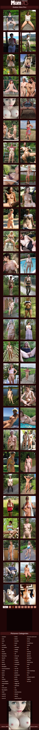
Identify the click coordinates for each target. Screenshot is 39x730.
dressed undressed (31, 636)
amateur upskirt (31, 677)
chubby (16, 649)
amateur (4, 636)
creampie (17, 662)
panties (16, 672)
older (3, 692)
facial (28, 645)
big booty (4, 656)
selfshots (17, 685)
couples (16, 660)
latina (3, 675)
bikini (3, 660)
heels (28, 664)
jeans (3, 672)
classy (16, 651)
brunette (17, 641)
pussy (16, 679)
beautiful (4, 653)
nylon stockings (31, 670)
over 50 (16, 668)
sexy (16, 689)
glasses (29, 656)
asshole (4, 645)
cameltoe (17, 647)
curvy (16, 666)
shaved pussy (18, 692)
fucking (29, 651)
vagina (28, 679)
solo (28, 668)
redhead (17, 681)
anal (3, 639)
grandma (29, 658)
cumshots (17, 664)
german (29, 653)
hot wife (29, 681)
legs (3, 677)
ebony (28, 639)
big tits (3, 658)
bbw (3, 649)
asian (3, 641)
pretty (16, 677)
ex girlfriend (30, 643)
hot (28, 666)
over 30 (4, 696)
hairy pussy (30, 662)
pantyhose (17, 675)
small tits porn (18, 698)
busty (16, 643)
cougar (16, 658)
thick (28, 672)
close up (17, 656)
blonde (3, 664)
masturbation (5, 683)
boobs (16, 636)
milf (3, 685)
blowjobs (4, 666)
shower (16, 694)
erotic (28, 641)
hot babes (4, 647)
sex (15, 687)
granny (28, 660)
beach (3, 651)
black (3, 662)
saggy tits (17, 683)
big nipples (4, 689)
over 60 (16, 670)
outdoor (4, 694)
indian (3, 670)
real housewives (6, 668)
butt (16, 645)
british (16, 639)
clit (15, 653)
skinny (16, 696)
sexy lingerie (5, 681)
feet (28, 649)
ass (3, 643)
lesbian (3, 679)
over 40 (4, 698)
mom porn (4, 687)
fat (27, 647)
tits (28, 675)
